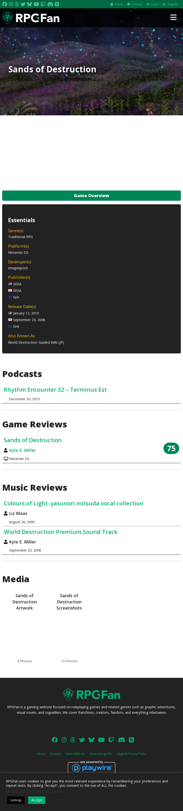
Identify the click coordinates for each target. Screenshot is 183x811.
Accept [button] (36, 800)
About (119, 4)
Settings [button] (16, 800)
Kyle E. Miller (22, 450)
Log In (155, 4)
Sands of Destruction (33, 440)
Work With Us (75, 754)
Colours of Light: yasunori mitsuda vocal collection (73, 503)
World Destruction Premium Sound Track (60, 532)
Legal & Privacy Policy (131, 754)
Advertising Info (101, 754)
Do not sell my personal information (34, 790)
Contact (137, 4)
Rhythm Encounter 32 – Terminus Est (55, 389)
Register (173, 4)
